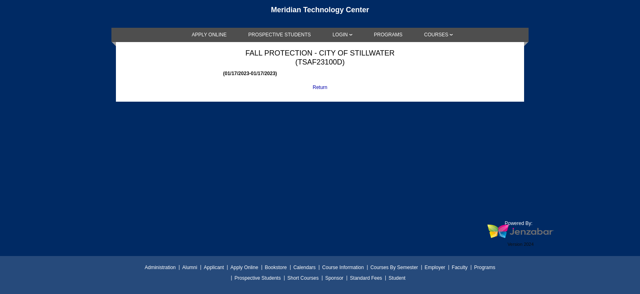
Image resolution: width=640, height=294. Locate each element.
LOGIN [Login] (340, 35)
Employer (434, 267)
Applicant (214, 267)
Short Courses (303, 278)
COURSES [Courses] (436, 35)
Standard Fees (366, 278)
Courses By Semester (394, 267)
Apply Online (244, 267)
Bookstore (276, 267)
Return (320, 87)
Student (397, 278)
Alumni (190, 267)
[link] (209, 34)
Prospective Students (258, 278)
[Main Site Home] (320, 14)
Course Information (343, 267)
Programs (485, 267)
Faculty (460, 267)
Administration (160, 267)
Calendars (304, 267)
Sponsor (334, 278)
